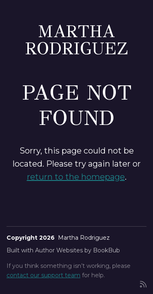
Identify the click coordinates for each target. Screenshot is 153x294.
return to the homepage (76, 177)
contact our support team (43, 275)
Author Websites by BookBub (77, 250)
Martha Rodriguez (76, 40)
